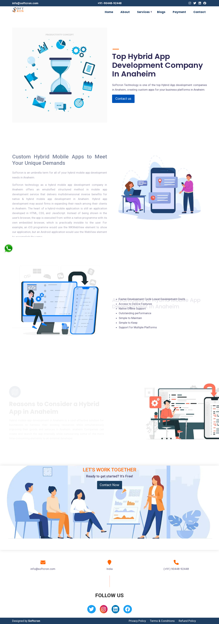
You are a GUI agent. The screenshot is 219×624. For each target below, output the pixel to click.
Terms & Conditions (162, 621)
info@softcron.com (25, 3)
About (125, 12)
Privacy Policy (137, 621)
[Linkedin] (200, 3)
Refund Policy (187, 621)
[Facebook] (205, 3)
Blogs (161, 12)
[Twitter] (195, 3)
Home (109, 12)
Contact (199, 12)
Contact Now (109, 485)
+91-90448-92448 (110, 3)
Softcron (34, 621)
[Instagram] (190, 3)
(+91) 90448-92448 (176, 569)
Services (143, 12)
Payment (179, 12)
